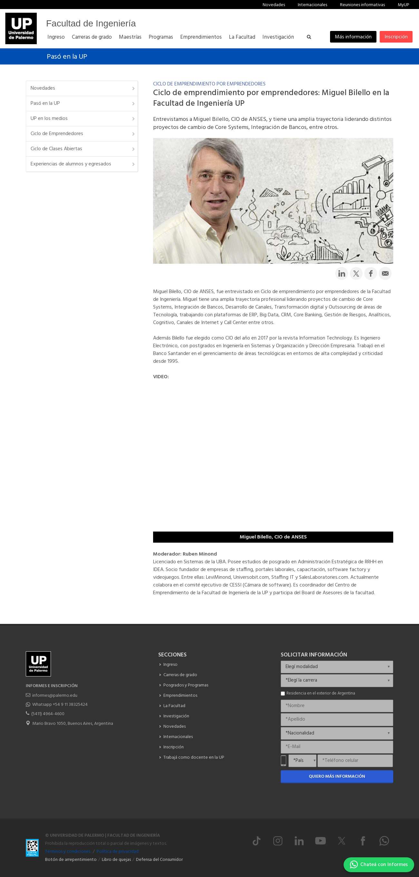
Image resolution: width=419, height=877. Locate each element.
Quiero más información (337, 776)
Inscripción (396, 37)
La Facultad (174, 706)
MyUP (403, 5)
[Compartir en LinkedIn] (341, 273)
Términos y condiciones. (68, 851)
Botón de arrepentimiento (71, 859)
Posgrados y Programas (185, 685)
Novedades (274, 5)
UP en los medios (83, 118)
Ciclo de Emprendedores (83, 134)
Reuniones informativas (362, 5)
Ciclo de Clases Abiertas (83, 149)
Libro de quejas (116, 859)
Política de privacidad (118, 851)
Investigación (176, 716)
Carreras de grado (180, 675)
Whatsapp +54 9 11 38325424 (60, 704)
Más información (353, 37)
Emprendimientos (180, 695)
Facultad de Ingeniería (91, 23)
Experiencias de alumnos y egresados (83, 164)
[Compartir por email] (385, 273)
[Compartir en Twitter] (356, 273)
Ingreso (170, 664)
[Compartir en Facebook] (370, 273)
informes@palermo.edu (54, 695)
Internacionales (312, 5)
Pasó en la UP (67, 57)
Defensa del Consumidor (159, 859)
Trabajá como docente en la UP (193, 757)
